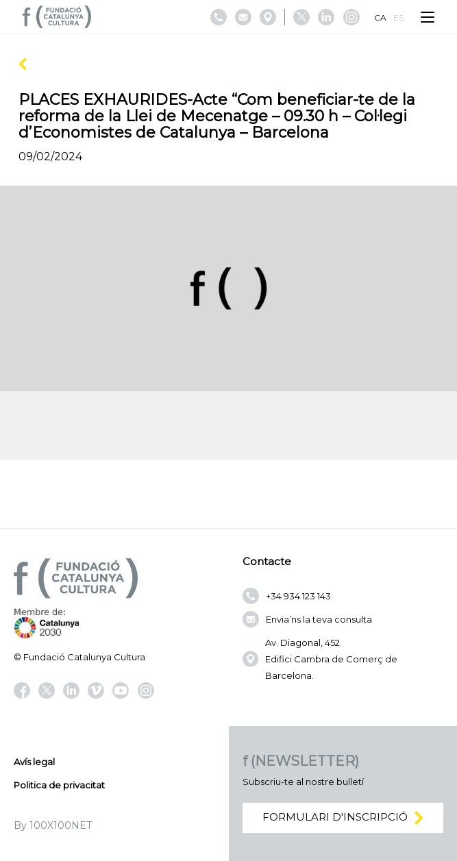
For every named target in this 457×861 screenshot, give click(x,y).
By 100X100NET (53, 825)
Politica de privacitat (59, 784)
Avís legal (34, 761)
